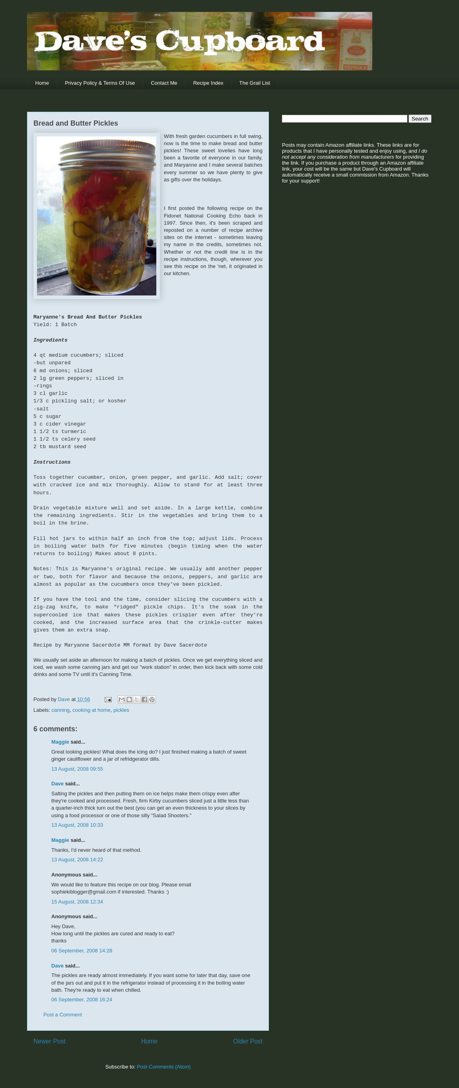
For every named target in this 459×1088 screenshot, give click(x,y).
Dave (57, 784)
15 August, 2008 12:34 (77, 902)
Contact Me (164, 83)
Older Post (248, 1041)
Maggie (60, 742)
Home (42, 83)
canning (61, 710)
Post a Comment (62, 1015)
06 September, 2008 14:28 (81, 951)
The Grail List (254, 83)
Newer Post (49, 1041)
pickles (121, 710)
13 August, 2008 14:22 (77, 860)
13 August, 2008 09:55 (77, 769)
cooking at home (91, 710)
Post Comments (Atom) (164, 1067)
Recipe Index (208, 83)
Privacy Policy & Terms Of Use (100, 83)
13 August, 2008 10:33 (77, 825)
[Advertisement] (331, 251)
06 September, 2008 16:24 (81, 1000)
